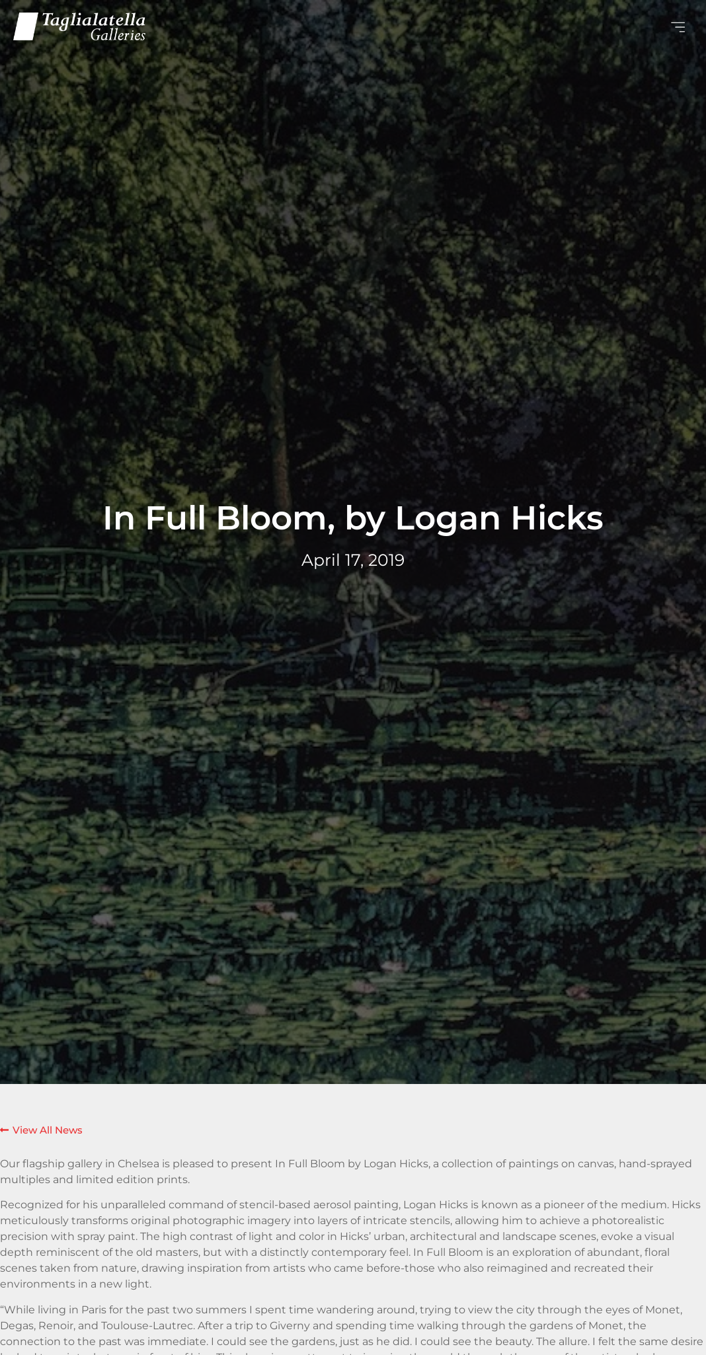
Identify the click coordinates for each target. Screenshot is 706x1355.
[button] (523, 26)
